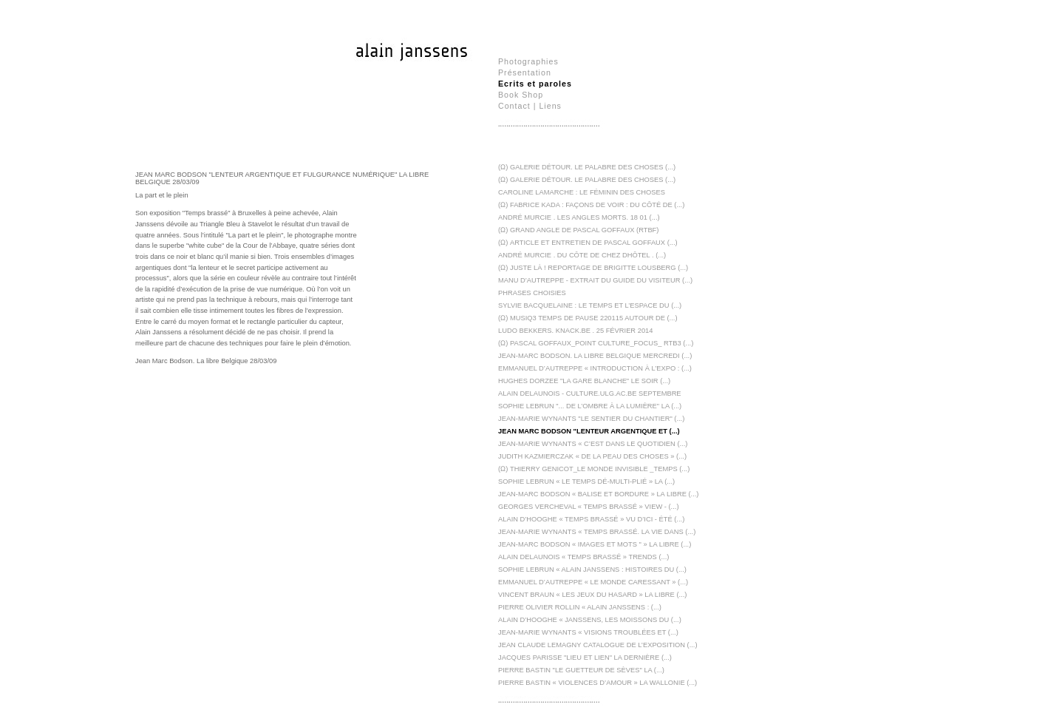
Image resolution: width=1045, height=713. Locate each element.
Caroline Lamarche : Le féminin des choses (581, 192)
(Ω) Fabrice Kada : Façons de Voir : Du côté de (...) (591, 205)
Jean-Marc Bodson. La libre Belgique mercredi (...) (595, 355)
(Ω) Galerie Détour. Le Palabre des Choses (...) (586, 167)
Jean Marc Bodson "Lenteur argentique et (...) (589, 431)
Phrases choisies (532, 293)
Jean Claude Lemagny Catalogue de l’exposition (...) (598, 645)
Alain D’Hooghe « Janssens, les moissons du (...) (589, 620)
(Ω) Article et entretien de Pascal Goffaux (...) (588, 242)
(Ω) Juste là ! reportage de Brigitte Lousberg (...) (593, 267)
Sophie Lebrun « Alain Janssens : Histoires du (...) (592, 569)
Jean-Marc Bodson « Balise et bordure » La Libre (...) (598, 494)
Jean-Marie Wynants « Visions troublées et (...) (588, 632)
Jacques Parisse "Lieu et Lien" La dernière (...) (585, 657)
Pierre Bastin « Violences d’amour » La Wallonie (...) (597, 682)
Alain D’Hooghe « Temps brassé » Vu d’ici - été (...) (591, 519)
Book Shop (520, 94)
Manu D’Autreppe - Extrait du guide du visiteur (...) (595, 280)
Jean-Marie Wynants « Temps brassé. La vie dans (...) (596, 531)
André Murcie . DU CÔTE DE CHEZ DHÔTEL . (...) (582, 255)
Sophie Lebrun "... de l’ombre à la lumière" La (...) (589, 406)
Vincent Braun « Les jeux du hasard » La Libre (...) (592, 594)
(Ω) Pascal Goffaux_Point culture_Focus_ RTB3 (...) (595, 343)
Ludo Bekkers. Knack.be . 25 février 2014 (575, 330)
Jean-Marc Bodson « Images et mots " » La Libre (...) (594, 544)
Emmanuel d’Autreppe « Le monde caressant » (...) (593, 582)
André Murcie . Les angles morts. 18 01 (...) (579, 217)
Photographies (528, 61)
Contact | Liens (530, 105)
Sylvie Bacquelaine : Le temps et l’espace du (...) (589, 305)
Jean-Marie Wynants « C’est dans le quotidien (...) (592, 443)
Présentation (524, 72)
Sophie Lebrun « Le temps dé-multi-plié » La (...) (586, 481)
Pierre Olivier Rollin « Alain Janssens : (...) (579, 607)
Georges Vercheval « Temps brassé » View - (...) (588, 506)
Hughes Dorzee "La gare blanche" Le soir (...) (584, 381)
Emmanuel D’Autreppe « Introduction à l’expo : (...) (595, 368)
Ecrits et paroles (535, 83)
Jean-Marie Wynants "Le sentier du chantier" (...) (591, 418)
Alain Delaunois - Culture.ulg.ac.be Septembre (589, 393)
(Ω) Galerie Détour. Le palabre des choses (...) (586, 179)
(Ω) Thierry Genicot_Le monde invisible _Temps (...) (594, 469)
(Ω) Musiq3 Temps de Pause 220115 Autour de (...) (588, 318)
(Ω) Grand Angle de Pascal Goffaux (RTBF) (578, 230)
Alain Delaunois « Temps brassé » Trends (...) (583, 557)
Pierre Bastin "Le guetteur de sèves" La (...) (581, 670)
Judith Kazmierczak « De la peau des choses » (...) (592, 456)
